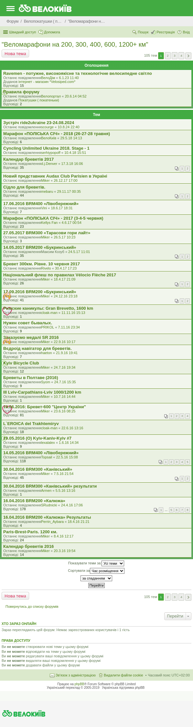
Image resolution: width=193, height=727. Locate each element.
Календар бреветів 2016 (28, 546)
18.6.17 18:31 (61, 208)
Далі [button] (188, 55)
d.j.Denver (49, 164)
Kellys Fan (49, 223)
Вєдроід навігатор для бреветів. (37, 348)
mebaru (47, 191)
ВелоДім (48, 78)
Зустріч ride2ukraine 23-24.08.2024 (38, 122)
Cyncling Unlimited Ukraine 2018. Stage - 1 (46, 148)
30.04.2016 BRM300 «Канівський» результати (50, 486)
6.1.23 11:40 (69, 78)
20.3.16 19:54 (64, 551)
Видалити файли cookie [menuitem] (123, 675)
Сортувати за (96, 571)
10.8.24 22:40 (68, 127)
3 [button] (175, 55)
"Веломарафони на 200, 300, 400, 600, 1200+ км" (75, 44)
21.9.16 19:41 (67, 353)
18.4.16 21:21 (78, 522)
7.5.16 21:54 (63, 474)
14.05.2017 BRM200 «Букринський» (39, 247)
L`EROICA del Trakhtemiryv (31, 423)
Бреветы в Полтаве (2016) (30, 377)
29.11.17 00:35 (69, 191)
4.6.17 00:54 (71, 223)
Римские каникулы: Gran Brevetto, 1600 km (48, 308)
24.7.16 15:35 (65, 382)
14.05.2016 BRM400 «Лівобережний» (41, 452)
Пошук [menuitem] (143, 32)
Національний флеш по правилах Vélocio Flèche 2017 (59, 274)
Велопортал (51, 96)
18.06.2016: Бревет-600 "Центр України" (44, 406)
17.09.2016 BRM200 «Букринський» (39, 291)
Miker (45, 180)
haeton (46, 353)
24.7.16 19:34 (64, 367)
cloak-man (49, 313)
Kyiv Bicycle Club (21, 363)
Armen (46, 490)
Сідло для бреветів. (24, 187)
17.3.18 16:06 (72, 164)
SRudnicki (49, 505)
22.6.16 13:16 (72, 428)
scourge (47, 127)
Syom (45, 382)
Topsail (46, 457)
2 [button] (168, 55)
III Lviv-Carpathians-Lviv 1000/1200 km (42, 392)
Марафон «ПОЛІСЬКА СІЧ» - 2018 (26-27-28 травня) (56, 133)
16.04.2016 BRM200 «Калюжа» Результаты (47, 517)
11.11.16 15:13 (73, 313)
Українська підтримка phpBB (123, 687)
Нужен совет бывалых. (27, 322)
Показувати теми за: (96, 563)
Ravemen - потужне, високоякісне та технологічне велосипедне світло (77, 73)
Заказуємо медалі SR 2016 (31, 337)
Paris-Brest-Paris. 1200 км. (30, 531)
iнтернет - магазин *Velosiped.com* (46, 82)
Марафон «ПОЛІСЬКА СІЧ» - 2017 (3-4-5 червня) (53, 218)
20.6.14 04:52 (75, 96)
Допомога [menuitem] (52, 32)
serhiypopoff (50, 153)
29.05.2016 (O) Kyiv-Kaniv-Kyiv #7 (37, 438)
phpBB (79, 684)
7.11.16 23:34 (69, 327)
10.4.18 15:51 (75, 153)
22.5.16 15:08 (67, 457)
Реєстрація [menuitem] (165, 32)
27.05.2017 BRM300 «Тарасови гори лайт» (46, 232)
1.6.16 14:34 (69, 442)
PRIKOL (47, 327)
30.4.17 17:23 (66, 268)
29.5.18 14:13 (71, 138)
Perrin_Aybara (52, 522)
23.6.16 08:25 (64, 411)
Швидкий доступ (22, 32)
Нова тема (15, 53)
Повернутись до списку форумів (32, 606)
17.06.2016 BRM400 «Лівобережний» (41, 203)
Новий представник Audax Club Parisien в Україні (55, 176)
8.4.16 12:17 (63, 536)
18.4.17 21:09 (64, 279)
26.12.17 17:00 (65, 180)
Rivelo (46, 268)
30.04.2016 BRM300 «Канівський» (37, 469)
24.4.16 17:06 (72, 505)
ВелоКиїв (48, 138)
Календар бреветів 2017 (28, 159)
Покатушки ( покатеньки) (38, 100)
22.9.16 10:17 (64, 342)
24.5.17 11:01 (79, 252)
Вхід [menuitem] (186, 32)
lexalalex (48, 442)
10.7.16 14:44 (64, 396)
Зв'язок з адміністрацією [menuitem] (76, 675)
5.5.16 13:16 (65, 490)
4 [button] (181, 55)
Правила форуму (21, 91)
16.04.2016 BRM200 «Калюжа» (34, 500)
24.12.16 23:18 (65, 296)
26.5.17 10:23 (64, 237)
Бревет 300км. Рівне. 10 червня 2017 (41, 263)
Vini (44, 208)
